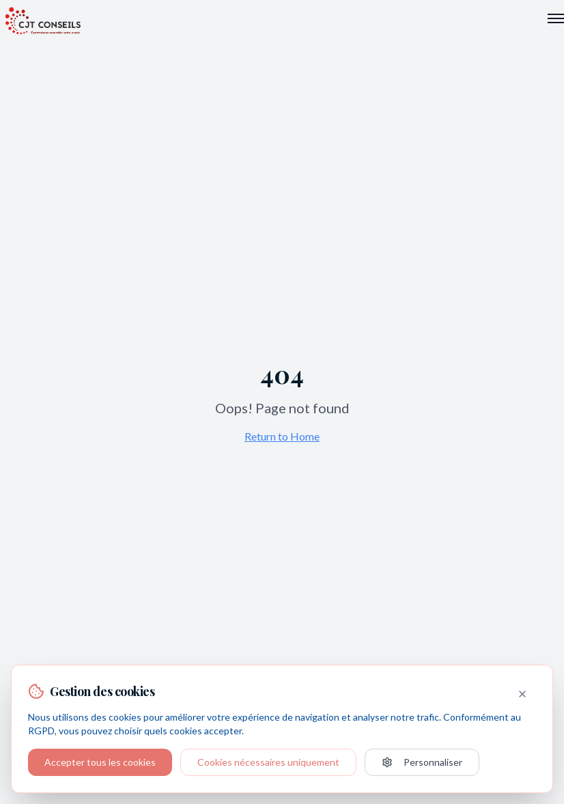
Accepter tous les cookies (100, 762)
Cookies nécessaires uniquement (268, 762)
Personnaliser (422, 762)
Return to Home (282, 436)
